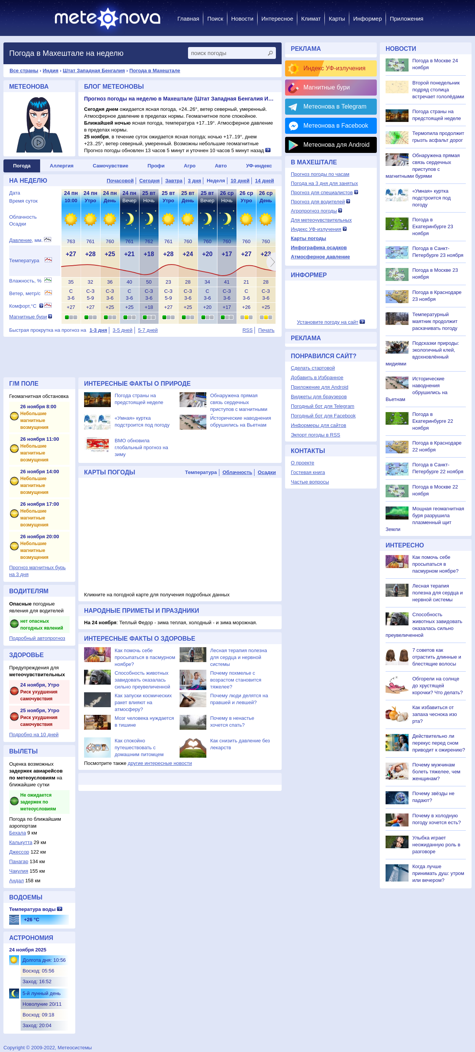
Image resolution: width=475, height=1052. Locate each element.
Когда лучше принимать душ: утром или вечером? (438, 873)
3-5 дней (123, 330)
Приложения (406, 18)
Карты (337, 18)
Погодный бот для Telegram (322, 406)
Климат (311, 18)
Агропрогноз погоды (314, 211)
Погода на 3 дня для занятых (324, 183)
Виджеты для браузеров (319, 396)
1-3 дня (98, 330)
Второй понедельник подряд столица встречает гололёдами (438, 89)
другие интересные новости (160, 763)
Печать (266, 330)
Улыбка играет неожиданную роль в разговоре (436, 844)
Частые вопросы (310, 482)
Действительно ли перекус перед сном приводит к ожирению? (438, 743)
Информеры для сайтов (318, 425)
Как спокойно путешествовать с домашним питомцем (139, 747)
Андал (16, 880)
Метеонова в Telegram (334, 106)
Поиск (215, 18)
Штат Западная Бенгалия (94, 70)
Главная (188, 18)
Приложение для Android (320, 387)
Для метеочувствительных (321, 220)
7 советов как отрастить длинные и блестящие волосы (436, 657)
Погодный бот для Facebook (323, 416)
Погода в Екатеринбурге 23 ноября (432, 226)
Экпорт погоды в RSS (315, 435)
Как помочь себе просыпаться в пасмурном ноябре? (145, 657)
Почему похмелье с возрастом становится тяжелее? (235, 680)
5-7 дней (148, 330)
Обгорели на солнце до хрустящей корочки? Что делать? (437, 685)
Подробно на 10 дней (33, 734)
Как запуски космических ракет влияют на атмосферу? (143, 702)
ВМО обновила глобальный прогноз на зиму (141, 447)
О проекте (302, 463)
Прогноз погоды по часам (320, 174)
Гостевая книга (308, 472)
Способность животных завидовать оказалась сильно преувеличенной (142, 680)
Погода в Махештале (154, 70)
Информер (367, 18)
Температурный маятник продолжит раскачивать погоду (434, 321)
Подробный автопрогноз (37, 638)
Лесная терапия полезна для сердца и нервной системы (238, 657)
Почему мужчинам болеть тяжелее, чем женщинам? (436, 771)
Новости (242, 18)
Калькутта (20, 842)
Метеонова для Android (336, 144)
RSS (247, 330)
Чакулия (18, 871)
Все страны (24, 70)
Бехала (17, 833)
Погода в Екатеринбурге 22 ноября (432, 421)
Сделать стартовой (313, 368)
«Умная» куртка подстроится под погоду (431, 198)
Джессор (19, 852)
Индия (50, 70)
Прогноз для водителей (318, 202)
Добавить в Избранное (317, 377)
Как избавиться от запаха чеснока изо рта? (434, 714)
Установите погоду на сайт (327, 322)
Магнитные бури (28, 317)
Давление (20, 240)
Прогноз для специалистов (322, 192)
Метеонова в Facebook (335, 125)
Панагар (18, 861)
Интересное (277, 18)
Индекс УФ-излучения (334, 68)
